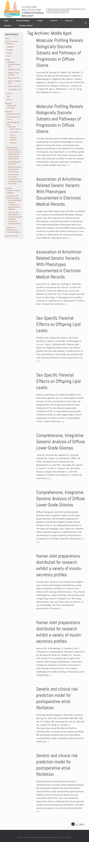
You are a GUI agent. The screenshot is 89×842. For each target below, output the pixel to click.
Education (7, 25)
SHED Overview (15, 129)
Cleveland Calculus (25, 25)
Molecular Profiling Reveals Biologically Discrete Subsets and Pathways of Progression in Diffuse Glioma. (59, 52)
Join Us (9, 99)
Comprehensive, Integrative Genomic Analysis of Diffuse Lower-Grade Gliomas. (60, 441)
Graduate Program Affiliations (13, 191)
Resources (69, 21)
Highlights (10, 47)
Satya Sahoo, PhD (14, 86)
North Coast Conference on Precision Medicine (13, 229)
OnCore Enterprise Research (13, 137)
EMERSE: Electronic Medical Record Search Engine (14, 169)
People (39, 21)
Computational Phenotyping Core (13, 148)
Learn (9, 56)
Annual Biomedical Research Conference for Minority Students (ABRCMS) (14, 204)
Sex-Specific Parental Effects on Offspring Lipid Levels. (58, 324)
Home (6, 21)
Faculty (9, 93)
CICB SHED (12, 127)
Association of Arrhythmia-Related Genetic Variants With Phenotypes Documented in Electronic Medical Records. (59, 191)
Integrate (10, 50)
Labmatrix (13, 143)
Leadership (11, 62)
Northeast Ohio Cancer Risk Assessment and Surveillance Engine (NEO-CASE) (15, 179)
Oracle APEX (14, 132)
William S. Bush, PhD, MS (13, 74)
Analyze (9, 53)
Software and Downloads (11, 106)
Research (53, 21)
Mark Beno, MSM (14, 69)
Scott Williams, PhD (14, 89)
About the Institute (22, 21)
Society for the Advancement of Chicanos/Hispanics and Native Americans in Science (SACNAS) (15, 218)
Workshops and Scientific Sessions (13, 197)
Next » (82, 824)
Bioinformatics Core (14, 114)
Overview (10, 44)
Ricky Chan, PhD (13, 78)
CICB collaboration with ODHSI (14, 163)
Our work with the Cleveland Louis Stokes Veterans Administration (14, 155)
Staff (8, 96)
